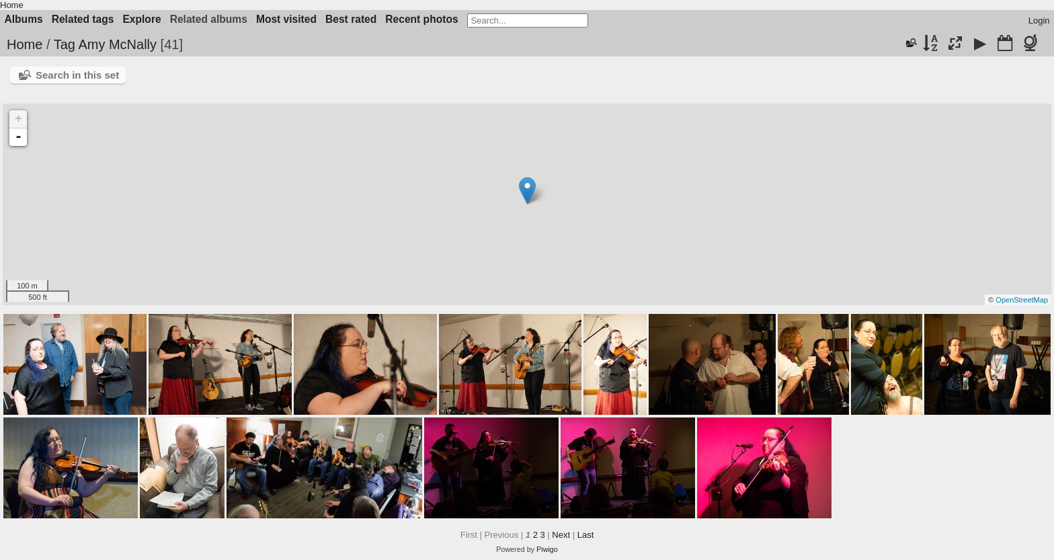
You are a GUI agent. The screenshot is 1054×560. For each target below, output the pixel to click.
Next (561, 535)
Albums (24, 19)
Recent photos (421, 19)
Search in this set (77, 75)
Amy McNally (117, 44)
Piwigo (547, 549)
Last (585, 535)
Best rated (350, 19)
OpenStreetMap (1022, 300)
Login (1039, 20)
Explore (141, 19)
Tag (64, 44)
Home (12, 5)
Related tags (83, 19)
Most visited (286, 19)
